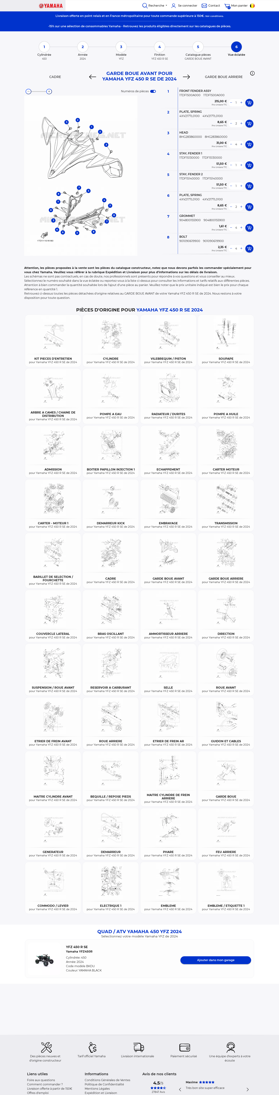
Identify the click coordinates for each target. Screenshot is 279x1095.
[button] (252, 73)
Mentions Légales (97, 1088)
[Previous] (92, 77)
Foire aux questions (41, 1080)
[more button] (241, 103)
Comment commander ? (45, 1084)
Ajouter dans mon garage (216, 960)
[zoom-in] (49, 91)
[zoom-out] (28, 91)
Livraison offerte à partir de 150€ (49, 1088)
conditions (216, 16)
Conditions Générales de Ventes (107, 1080)
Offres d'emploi (38, 1093)
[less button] (231, 103)
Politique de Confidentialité (104, 1084)
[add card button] (249, 103)
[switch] (153, 91)
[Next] (186, 77)
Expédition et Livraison (101, 1093)
